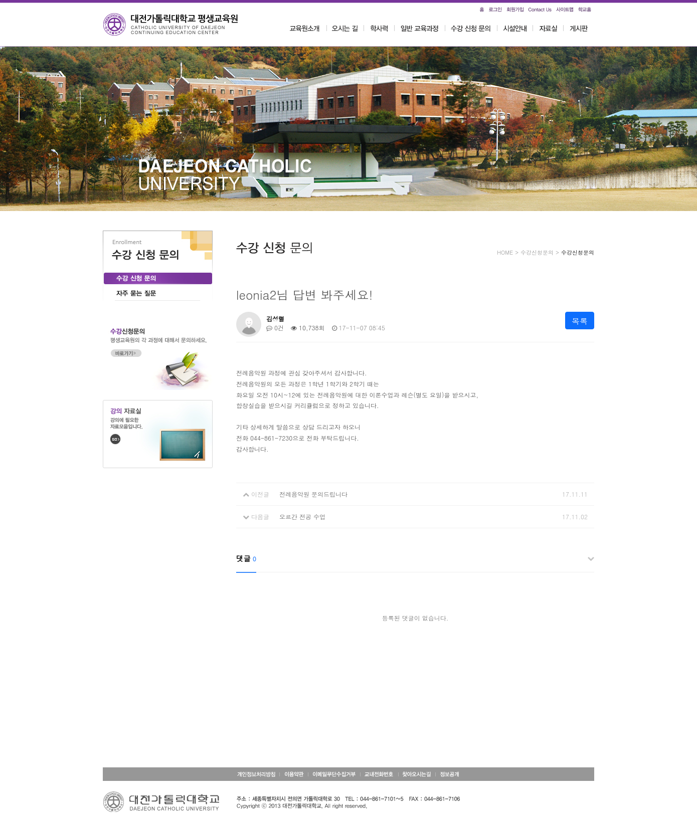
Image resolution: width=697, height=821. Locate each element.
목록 (580, 321)
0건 (275, 327)
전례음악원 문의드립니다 (313, 494)
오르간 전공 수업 (302, 516)
